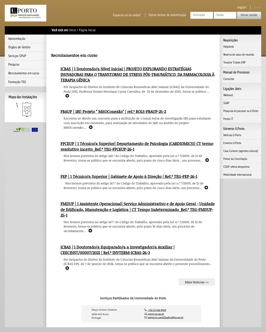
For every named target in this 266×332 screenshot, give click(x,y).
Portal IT (228, 119)
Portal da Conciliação (235, 159)
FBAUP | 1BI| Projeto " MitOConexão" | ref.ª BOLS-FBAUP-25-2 (113, 111)
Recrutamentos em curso (23, 73)
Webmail (228, 95)
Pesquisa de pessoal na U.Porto (241, 111)
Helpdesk (228, 46)
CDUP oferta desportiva (236, 167)
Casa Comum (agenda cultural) (240, 151)
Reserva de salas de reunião (238, 54)
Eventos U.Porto (232, 143)
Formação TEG (17, 82)
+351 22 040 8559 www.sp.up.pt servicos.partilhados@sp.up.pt (163, 313)
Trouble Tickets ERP (234, 62)
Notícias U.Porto (232, 135)
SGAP (226, 103)
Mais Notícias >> (197, 282)
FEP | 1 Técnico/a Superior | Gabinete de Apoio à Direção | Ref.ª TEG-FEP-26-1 (128, 176)
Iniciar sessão (249, 15)
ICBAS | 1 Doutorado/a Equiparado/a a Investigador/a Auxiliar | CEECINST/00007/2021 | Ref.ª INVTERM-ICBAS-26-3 (117, 249)
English (241, 7)
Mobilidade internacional (237, 175)
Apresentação (16, 39)
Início (72, 30)
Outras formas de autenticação (167, 15)
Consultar (228, 79)
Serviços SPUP (17, 56)
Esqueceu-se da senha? (127, 15)
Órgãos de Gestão (19, 47)
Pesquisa (14, 64)
